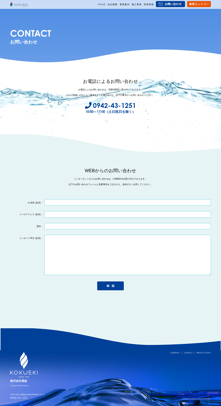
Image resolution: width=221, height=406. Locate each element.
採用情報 (149, 4)
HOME (102, 4)
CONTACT (188, 350)
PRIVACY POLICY (204, 350)
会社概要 (113, 4)
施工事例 (137, 4)
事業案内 (125, 4)
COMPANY (174, 350)
